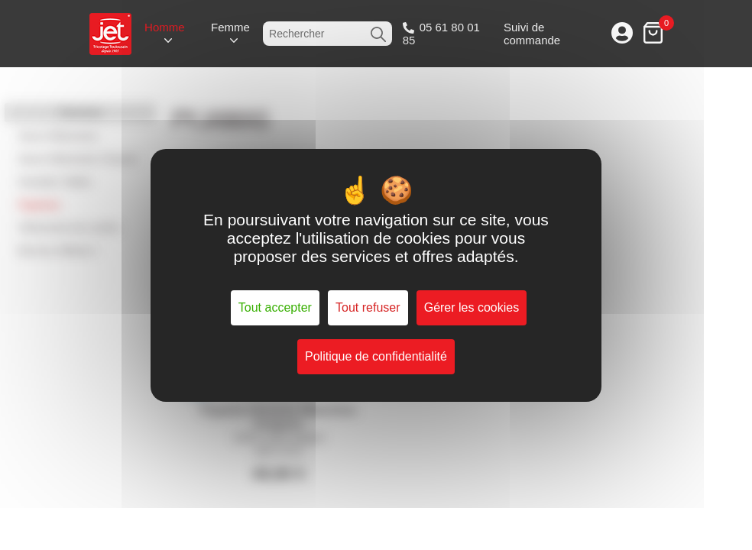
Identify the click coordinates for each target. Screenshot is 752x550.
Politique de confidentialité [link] (376, 356)
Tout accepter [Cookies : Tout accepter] (275, 307)
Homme (164, 27)
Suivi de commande (532, 34)
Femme (230, 27)
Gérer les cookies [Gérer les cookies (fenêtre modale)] (472, 307)
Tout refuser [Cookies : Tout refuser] (367, 307)
